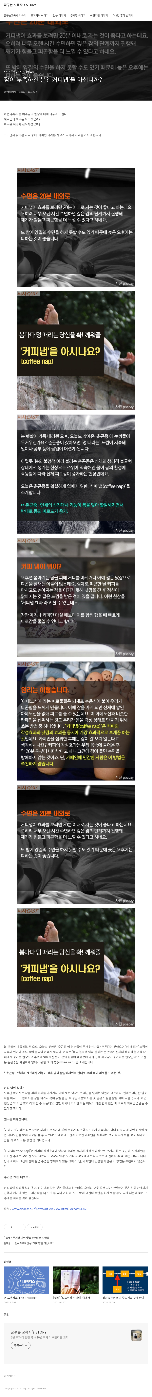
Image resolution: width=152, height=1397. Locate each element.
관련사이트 (10, 1376)
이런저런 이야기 (99, 15)
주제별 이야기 (78, 15)
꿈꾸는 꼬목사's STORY (20, 5)
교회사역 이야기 (39, 15)
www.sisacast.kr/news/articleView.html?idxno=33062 (49, 1209)
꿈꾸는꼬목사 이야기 (15, 15)
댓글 (6, 1314)
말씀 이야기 (59, 15)
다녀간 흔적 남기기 (122, 15)
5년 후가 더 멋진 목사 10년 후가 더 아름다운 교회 (39, 1337)
